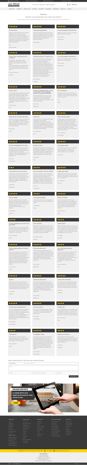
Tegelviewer (12, 8)
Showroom (63, 8)
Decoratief (41, 8)
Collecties (34, 8)
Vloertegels (48, 8)
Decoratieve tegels (56, 419)
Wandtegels (56, 8)
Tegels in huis (27, 8)
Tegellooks (19, 8)
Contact (69, 8)
